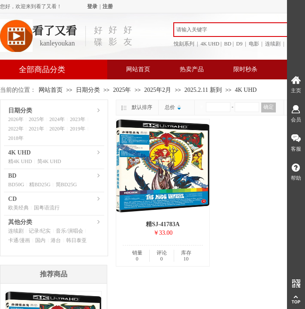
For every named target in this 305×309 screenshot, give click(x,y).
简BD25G (66, 185)
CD (12, 199)
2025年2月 (157, 90)
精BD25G (39, 185)
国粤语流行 (47, 208)
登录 (92, 6)
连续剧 (16, 231)
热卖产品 (192, 69)
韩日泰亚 (76, 240)
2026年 (16, 119)
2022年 (16, 129)
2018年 (16, 138)
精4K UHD (20, 161)
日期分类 (88, 90)
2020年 (57, 129)
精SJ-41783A (163, 224)
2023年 (77, 119)
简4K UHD (49, 161)
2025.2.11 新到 (203, 90)
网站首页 (138, 69)
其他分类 (20, 222)
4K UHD (246, 90)
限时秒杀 (245, 69)
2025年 (122, 90)
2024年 (57, 119)
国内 (40, 240)
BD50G (16, 185)
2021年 (36, 129)
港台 (56, 240)
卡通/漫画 (19, 240)
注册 (108, 6)
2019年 (77, 129)
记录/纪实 (40, 231)
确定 (268, 107)
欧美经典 (18, 208)
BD (12, 176)
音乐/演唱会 (69, 231)
